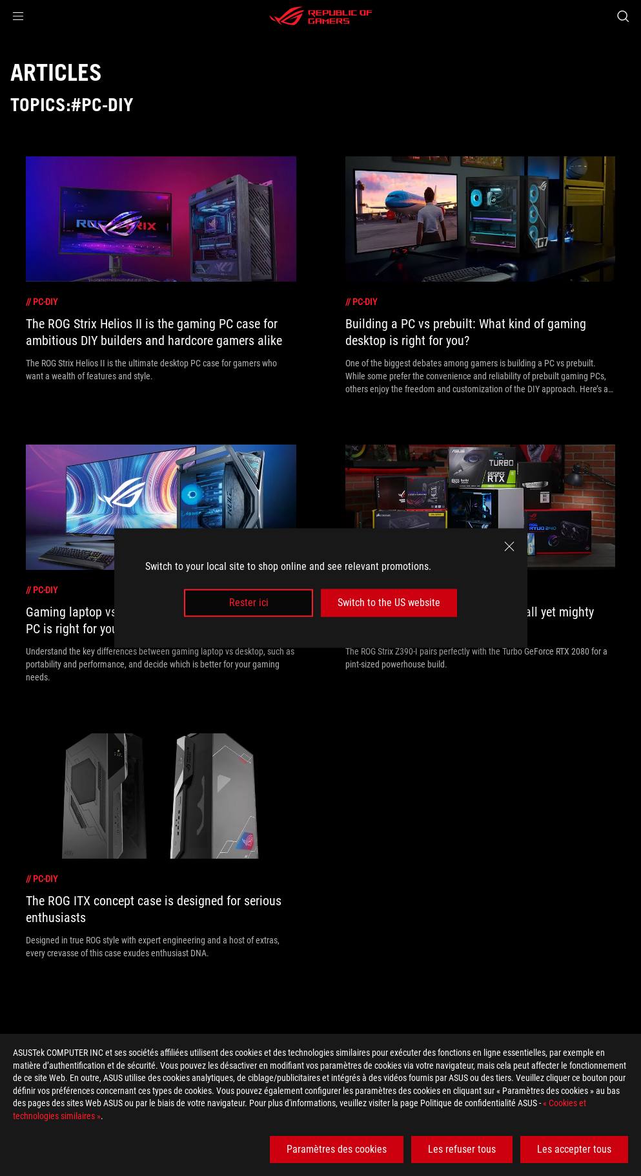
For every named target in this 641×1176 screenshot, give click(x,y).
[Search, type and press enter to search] (623, 16)
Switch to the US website (389, 602)
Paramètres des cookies (337, 1149)
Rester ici (249, 602)
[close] (509, 546)
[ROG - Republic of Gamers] (320, 16)
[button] (18, 16)
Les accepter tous (574, 1149)
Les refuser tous (462, 1149)
